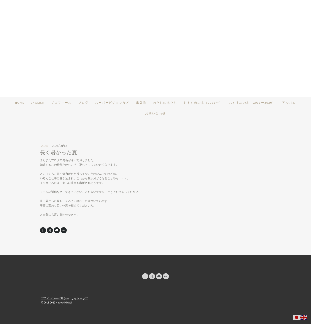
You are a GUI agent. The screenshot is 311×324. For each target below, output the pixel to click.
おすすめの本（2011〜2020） (252, 103)
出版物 (141, 103)
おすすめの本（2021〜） (203, 103)
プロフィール (61, 103)
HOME (19, 103)
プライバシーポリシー (55, 298)
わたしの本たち (165, 103)
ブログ (83, 103)
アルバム (289, 103)
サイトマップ (79, 298)
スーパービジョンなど (112, 103)
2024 (45, 146)
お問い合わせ (155, 113)
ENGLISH (37, 103)
